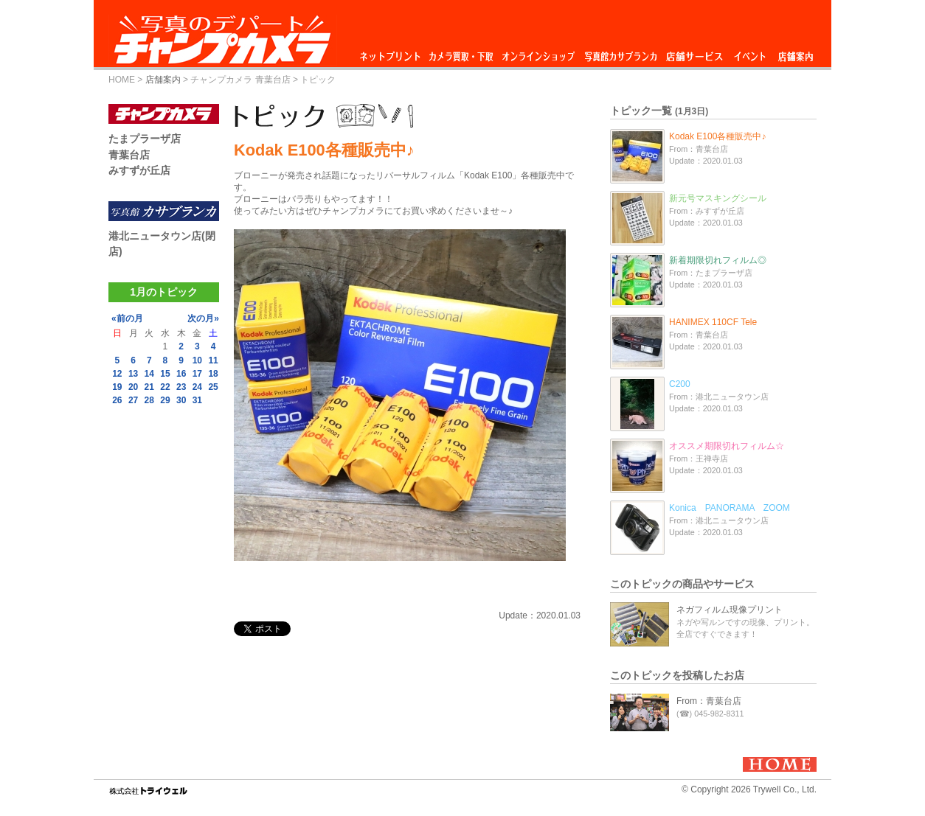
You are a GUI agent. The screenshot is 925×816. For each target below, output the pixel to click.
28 (149, 400)
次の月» (203, 318)
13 (133, 374)
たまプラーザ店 (144, 138)
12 (117, 374)
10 (197, 360)
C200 (679, 384)
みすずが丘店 (139, 170)
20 (133, 387)
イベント (750, 53)
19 (117, 387)
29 (165, 400)
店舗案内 (796, 53)
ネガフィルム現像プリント (729, 609)
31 (197, 400)
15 (165, 374)
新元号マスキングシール (717, 198)
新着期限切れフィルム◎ (717, 260)
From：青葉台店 (708, 701)
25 (213, 387)
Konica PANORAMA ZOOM (729, 508)
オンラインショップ (537, 53)
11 (213, 360)
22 (165, 387)
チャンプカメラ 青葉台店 (240, 79)
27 (133, 400)
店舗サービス (694, 53)
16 (181, 374)
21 (149, 387)
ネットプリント (392, 53)
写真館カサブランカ (620, 53)
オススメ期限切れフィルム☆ (726, 446)
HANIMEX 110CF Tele (713, 322)
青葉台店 (129, 155)
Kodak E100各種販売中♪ (717, 136)
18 (213, 374)
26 (117, 400)
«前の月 (127, 318)
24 (197, 387)
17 (197, 374)
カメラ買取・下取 (461, 53)
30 (181, 400)
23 (181, 387)
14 (149, 374)
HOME (121, 79)
